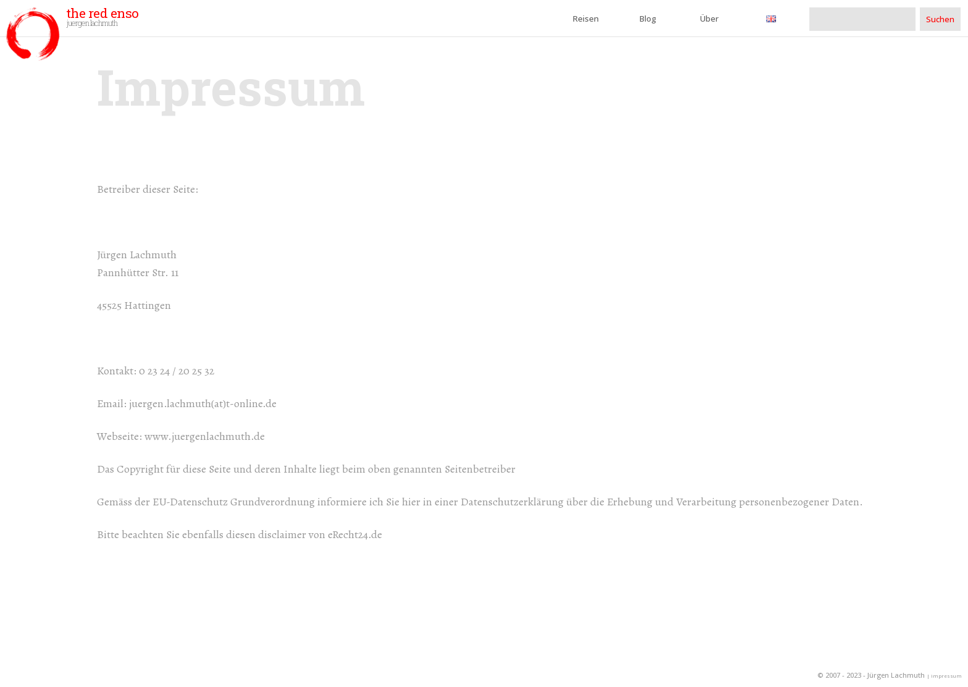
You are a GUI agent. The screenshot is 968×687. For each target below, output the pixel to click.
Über (709, 18)
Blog (648, 18)
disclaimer (282, 534)
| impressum (944, 676)
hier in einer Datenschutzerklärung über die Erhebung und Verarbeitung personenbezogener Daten (630, 501)
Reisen (586, 18)
